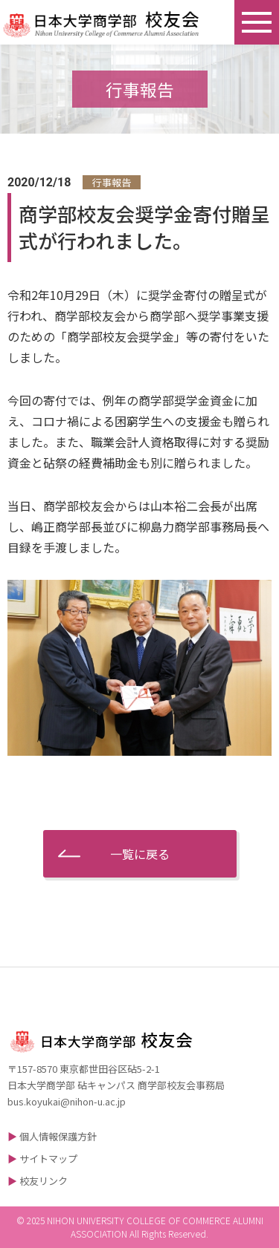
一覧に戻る (140, 854)
